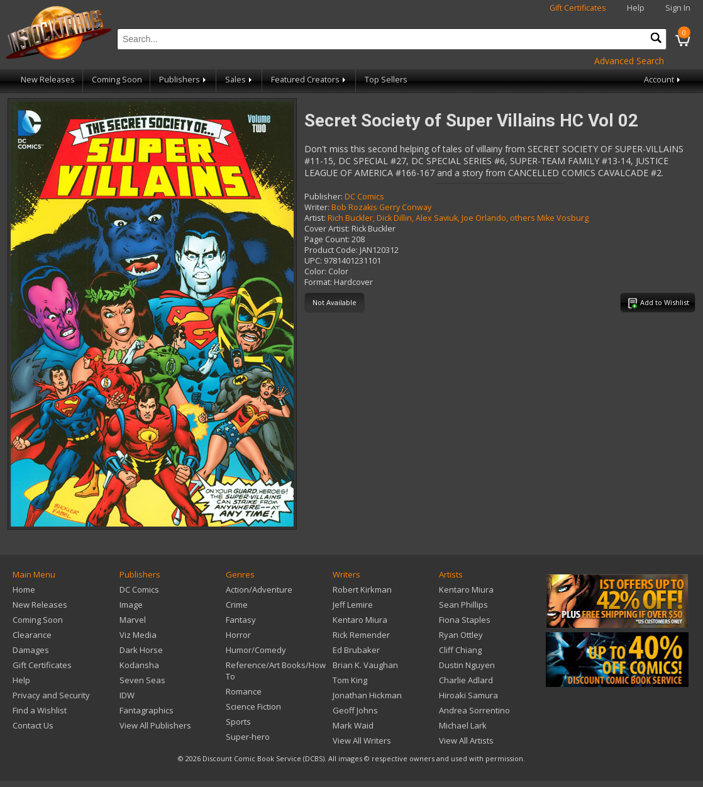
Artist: (315, 218)
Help (636, 8)
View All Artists (466, 740)
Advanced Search (629, 61)
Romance (244, 691)
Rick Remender (361, 634)
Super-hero (248, 736)
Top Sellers (386, 79)
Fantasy (241, 619)
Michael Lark (463, 725)
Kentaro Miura (360, 619)
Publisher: (323, 196)
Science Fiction (253, 706)
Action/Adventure (259, 589)
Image (131, 604)
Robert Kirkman (362, 589)
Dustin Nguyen (467, 665)
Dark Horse (141, 650)
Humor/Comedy (256, 650)
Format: (318, 282)
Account (663, 79)
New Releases (48, 79)
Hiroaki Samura (468, 695)
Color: (315, 271)
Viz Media (138, 634)
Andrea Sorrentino (474, 710)
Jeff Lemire (353, 604)
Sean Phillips (463, 604)
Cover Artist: (327, 228)
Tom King (350, 680)
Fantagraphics (146, 710)
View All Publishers (155, 725)
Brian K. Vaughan (365, 665)
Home (24, 589)
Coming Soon (117, 79)
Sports (238, 721)
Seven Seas (142, 680)
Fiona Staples (464, 619)
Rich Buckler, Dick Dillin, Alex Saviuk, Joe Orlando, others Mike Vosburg (458, 218)
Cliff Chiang (460, 650)
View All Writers (362, 740)
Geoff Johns (355, 710)
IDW (127, 695)
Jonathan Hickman (367, 695)
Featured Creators (309, 79)
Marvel (132, 619)
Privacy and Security (51, 695)
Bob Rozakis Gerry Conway (381, 207)
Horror (238, 634)
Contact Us (33, 725)
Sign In (677, 8)
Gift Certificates (578, 8)
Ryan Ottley (461, 634)
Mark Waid (353, 725)
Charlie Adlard (466, 680)
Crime (237, 604)
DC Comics (364, 196)
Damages (31, 650)
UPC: (313, 260)
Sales (239, 79)
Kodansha (139, 665)
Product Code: (331, 250)
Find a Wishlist (40, 710)
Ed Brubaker (356, 650)
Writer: (316, 207)
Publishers (183, 79)
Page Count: (327, 239)
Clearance (32, 634)
